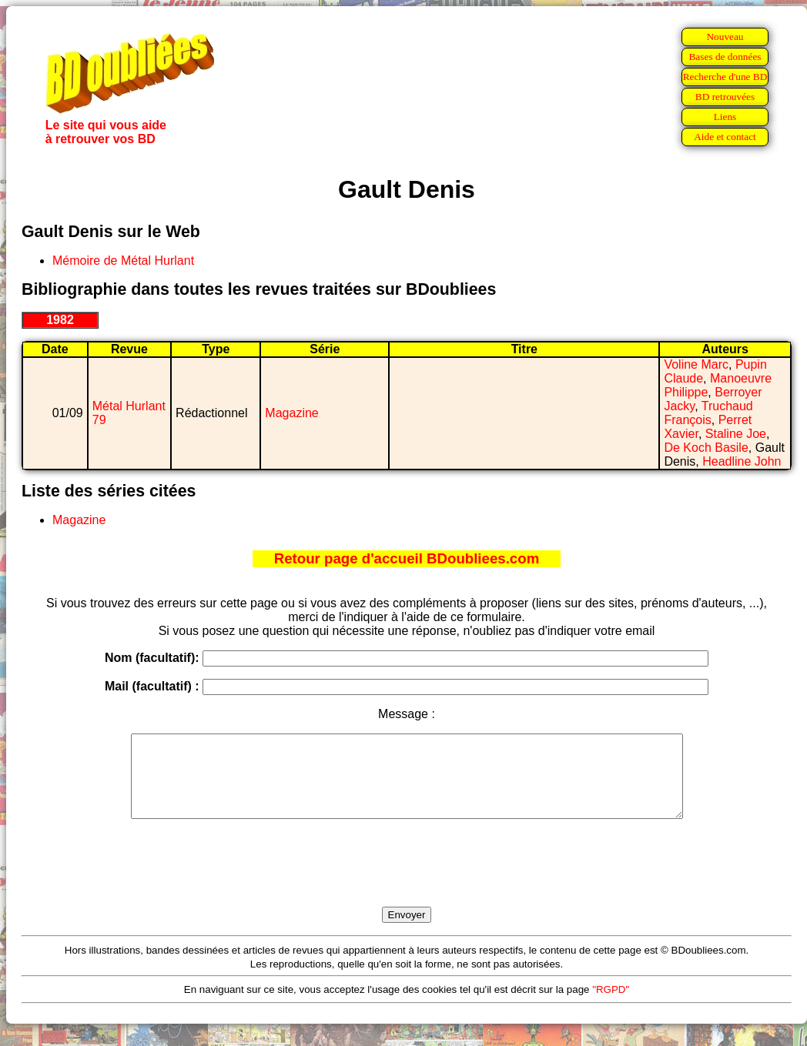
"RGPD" (610, 1005)
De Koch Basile (706, 447)
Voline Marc (696, 364)
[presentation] (407, 881)
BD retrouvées (725, 96)
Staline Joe (735, 433)
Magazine (291, 412)
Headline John (741, 461)
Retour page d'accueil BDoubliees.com (406, 558)
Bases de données (724, 56)
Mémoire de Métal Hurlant (123, 260)
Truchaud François (708, 412)
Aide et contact (725, 136)
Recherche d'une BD (725, 76)
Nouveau (724, 36)
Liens (725, 116)
